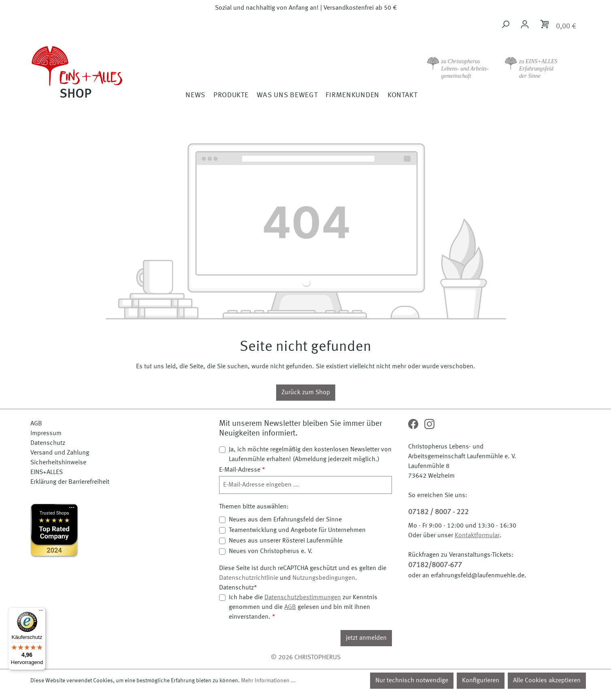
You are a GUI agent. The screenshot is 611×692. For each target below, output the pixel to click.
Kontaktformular (477, 535)
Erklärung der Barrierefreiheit (69, 482)
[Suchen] (505, 24)
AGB (36, 424)
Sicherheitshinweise (58, 462)
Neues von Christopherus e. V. (271, 551)
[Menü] (41, 612)
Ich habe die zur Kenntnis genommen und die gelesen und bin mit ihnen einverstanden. (303, 606)
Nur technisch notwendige (411, 680)
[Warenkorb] (557, 25)
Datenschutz (47, 443)
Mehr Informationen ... (268, 680)
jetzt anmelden (366, 638)
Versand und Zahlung (59, 453)
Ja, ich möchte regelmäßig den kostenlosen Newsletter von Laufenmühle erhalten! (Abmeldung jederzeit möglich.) (310, 454)
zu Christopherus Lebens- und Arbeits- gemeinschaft (465, 68)
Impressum (46, 433)
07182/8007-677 (435, 565)
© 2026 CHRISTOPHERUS (306, 657)
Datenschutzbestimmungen (302, 597)
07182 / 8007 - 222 (438, 512)
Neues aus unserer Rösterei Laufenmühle (286, 541)
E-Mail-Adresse (242, 470)
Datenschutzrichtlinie (248, 578)
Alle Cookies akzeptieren (547, 680)
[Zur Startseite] (99, 71)
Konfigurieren (480, 680)
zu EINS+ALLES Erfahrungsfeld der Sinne (538, 68)
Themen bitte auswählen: (254, 507)
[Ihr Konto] (524, 24)
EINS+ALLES (46, 472)
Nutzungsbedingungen (323, 578)
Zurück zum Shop (305, 392)
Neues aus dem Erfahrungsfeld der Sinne (285, 520)
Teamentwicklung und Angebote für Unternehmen (297, 530)
